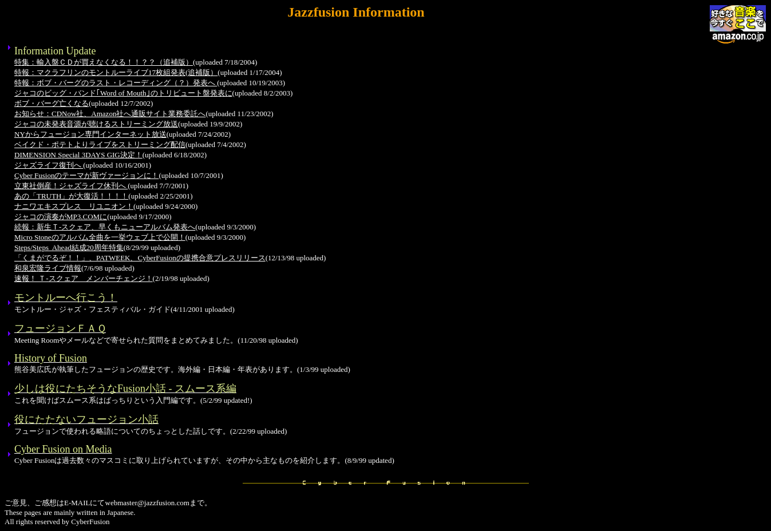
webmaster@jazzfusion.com (147, 502)
